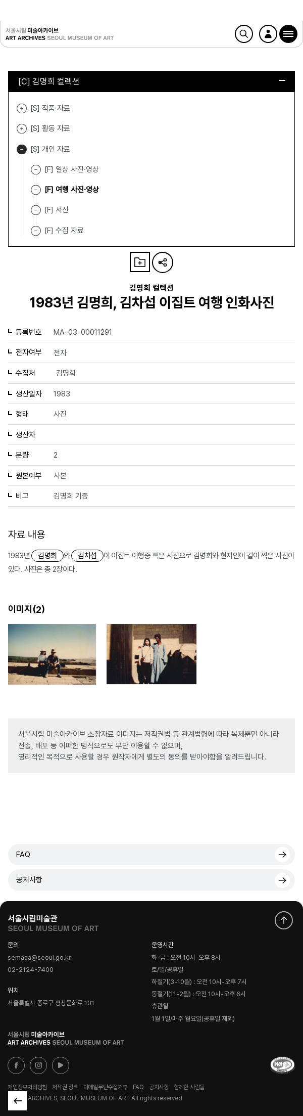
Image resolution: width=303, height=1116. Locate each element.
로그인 (268, 34)
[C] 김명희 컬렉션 (151, 81)
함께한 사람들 (189, 1086)
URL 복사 (162, 262)
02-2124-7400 (31, 970)
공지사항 (29, 879)
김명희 (47, 555)
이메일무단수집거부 (105, 1086)
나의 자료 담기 (140, 262)
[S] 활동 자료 (21, 128)
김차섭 (87, 555)
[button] (288, 34)
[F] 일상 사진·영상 (71, 169)
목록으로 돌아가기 (17, 1100)
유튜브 (61, 1065)
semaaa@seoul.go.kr (39, 957)
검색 (244, 34)
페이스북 (16, 1065)
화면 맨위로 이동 (284, 920)
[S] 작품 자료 (21, 108)
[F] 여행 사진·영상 (71, 189)
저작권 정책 (65, 1086)
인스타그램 (38, 1065)
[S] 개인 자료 (21, 149)
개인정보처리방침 (27, 1086)
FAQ (23, 854)
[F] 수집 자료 (64, 230)
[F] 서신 (56, 209)
